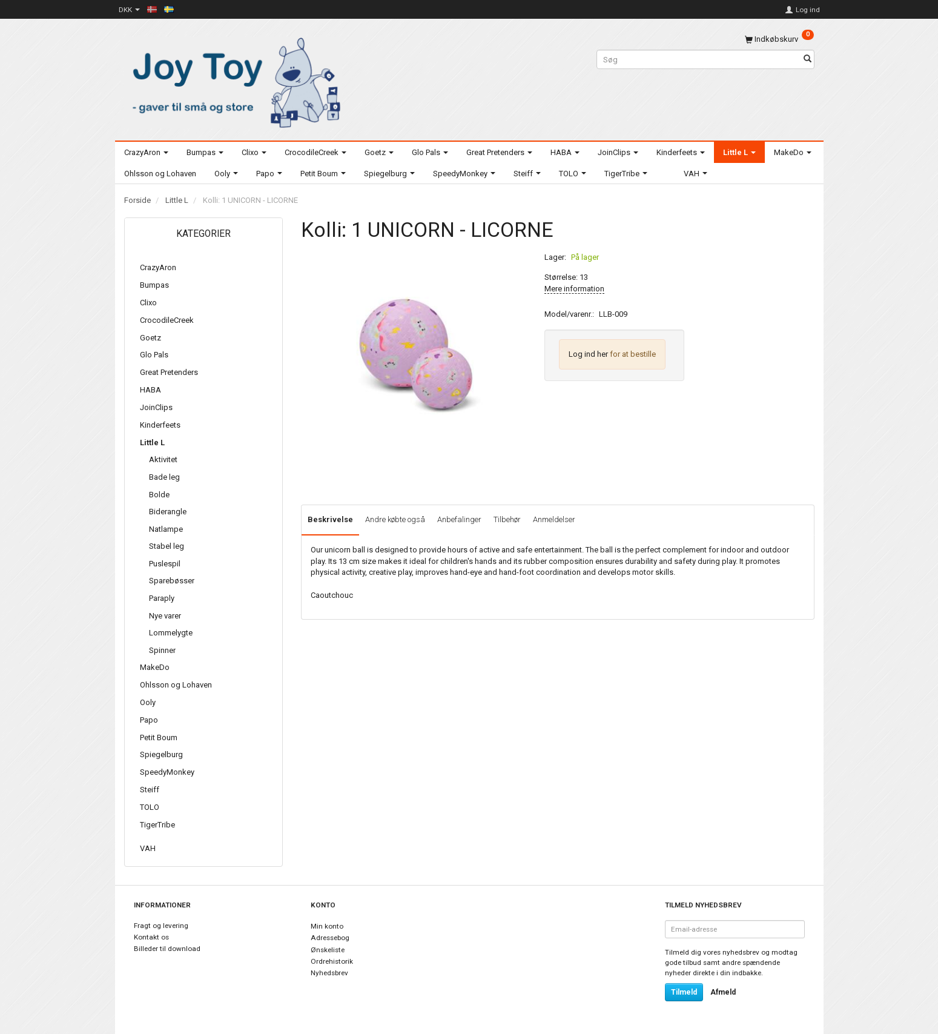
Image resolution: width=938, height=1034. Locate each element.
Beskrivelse (330, 519)
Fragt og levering (161, 925)
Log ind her (588, 354)
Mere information (574, 288)
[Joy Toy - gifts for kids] (233, 80)
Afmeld (723, 992)
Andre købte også (395, 519)
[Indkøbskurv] (779, 39)
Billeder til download (167, 948)
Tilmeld (684, 992)
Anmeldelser (554, 519)
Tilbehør (507, 519)
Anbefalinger (459, 519)
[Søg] (807, 59)
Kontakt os (151, 937)
